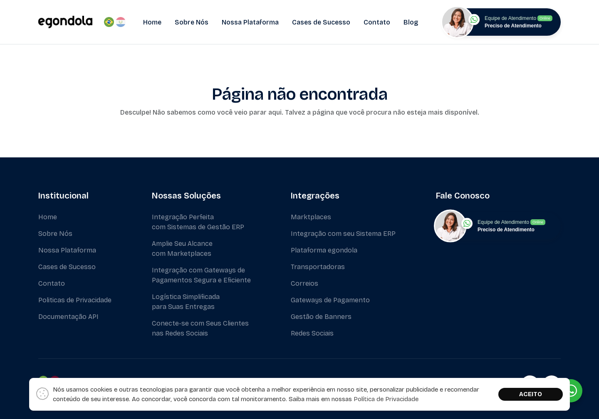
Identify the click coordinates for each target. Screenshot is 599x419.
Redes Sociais (312, 333)
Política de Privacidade (386, 399)
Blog (410, 22)
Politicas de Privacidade (74, 300)
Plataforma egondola (324, 250)
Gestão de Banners (321, 317)
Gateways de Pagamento (330, 300)
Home (152, 22)
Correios (304, 283)
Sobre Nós (191, 22)
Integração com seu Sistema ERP (343, 234)
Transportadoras (318, 267)
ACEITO (530, 394)
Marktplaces (311, 217)
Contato (377, 22)
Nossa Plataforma (250, 22)
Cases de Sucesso (321, 22)
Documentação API (68, 317)
